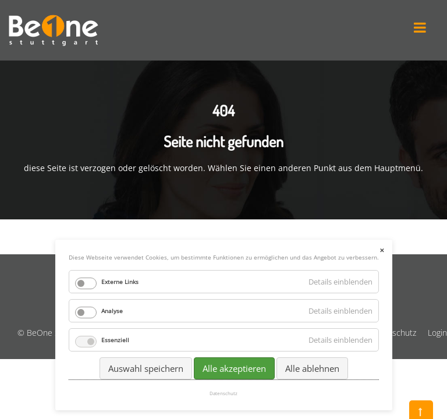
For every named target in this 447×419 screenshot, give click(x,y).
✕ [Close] (381, 250)
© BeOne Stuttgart (52, 332)
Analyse (112, 311)
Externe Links (120, 282)
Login (437, 332)
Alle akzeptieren (234, 368)
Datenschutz (393, 332)
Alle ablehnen (312, 368)
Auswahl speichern (145, 368)
